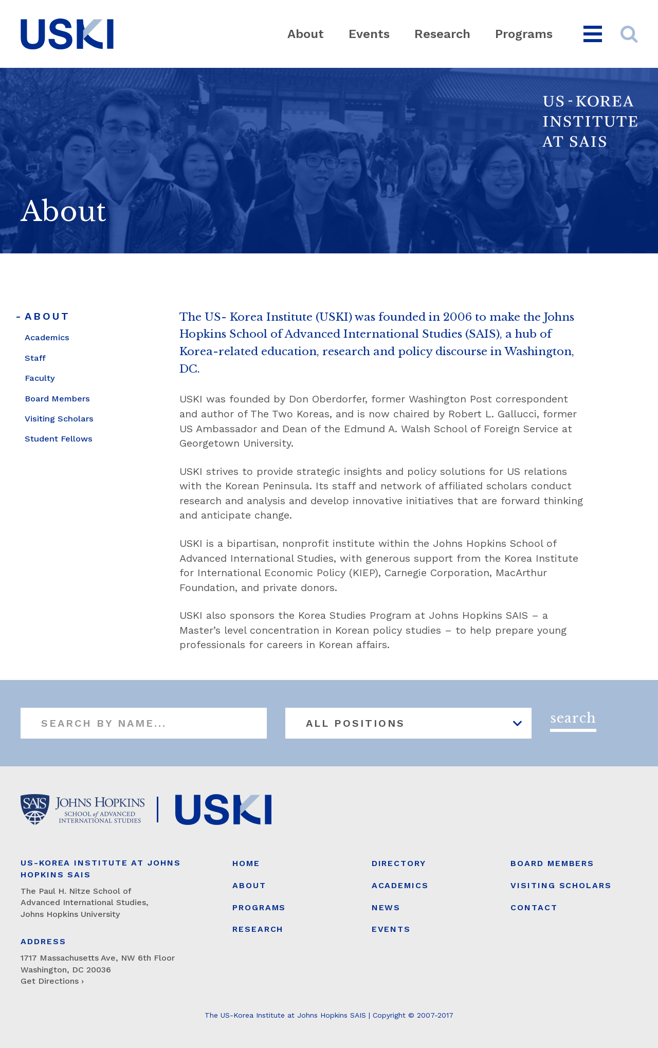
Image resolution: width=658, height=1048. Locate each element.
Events (369, 34)
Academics (47, 337)
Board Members (57, 398)
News (386, 907)
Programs (524, 34)
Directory (399, 863)
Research (442, 34)
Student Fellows (59, 439)
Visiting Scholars (59, 419)
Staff (35, 358)
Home (246, 863)
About (305, 34)
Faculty (40, 378)
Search (573, 718)
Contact (533, 907)
